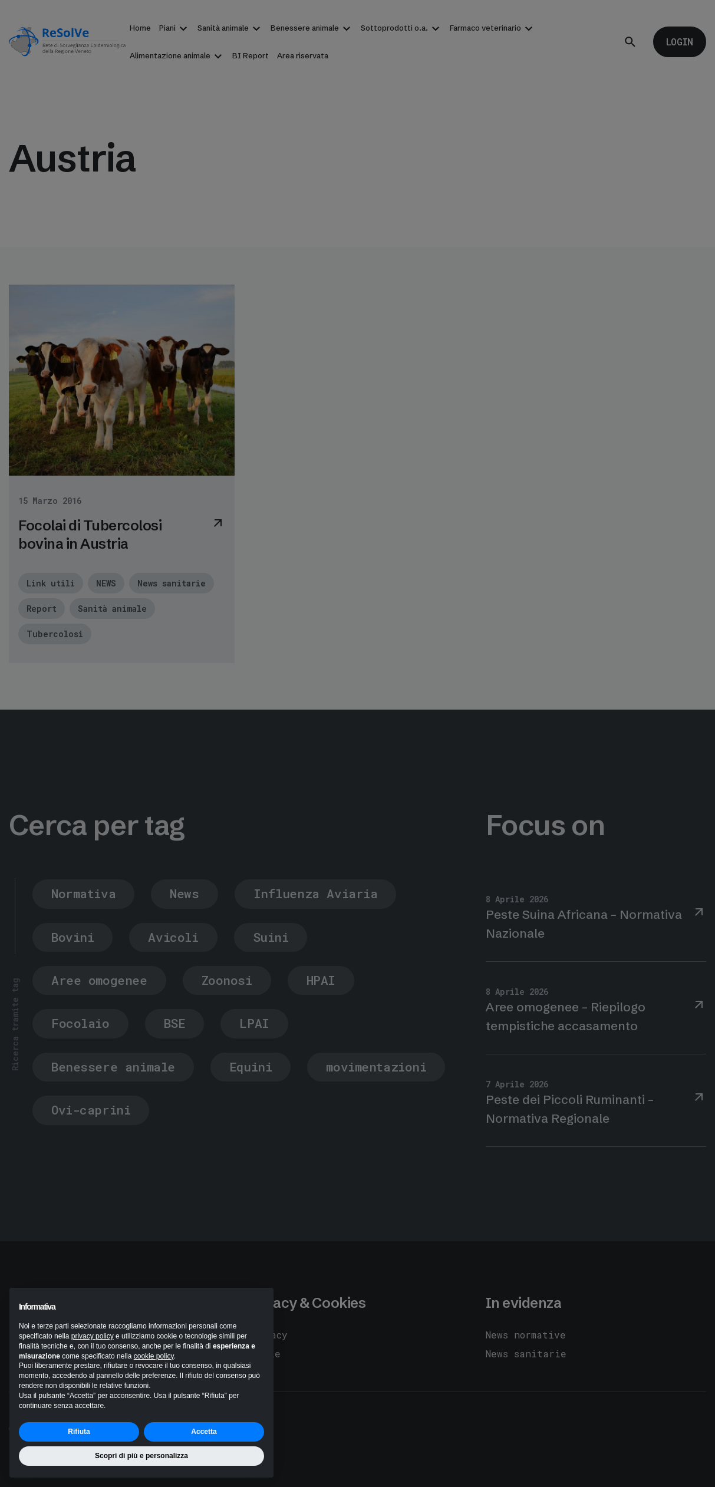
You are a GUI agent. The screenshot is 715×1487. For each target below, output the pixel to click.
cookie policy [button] (154, 1356)
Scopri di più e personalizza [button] (141, 1456)
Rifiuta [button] (79, 1431)
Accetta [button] (203, 1431)
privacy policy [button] (92, 1336)
